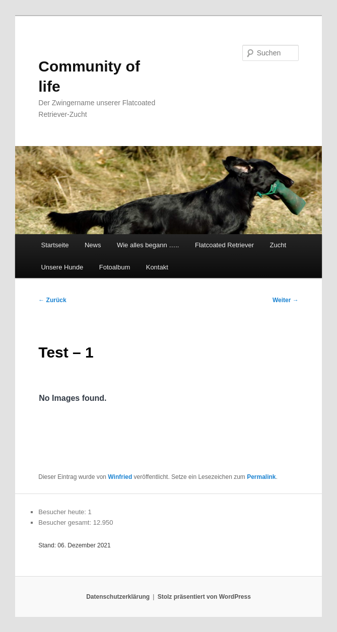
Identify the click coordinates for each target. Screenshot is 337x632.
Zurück (52, 300)
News (93, 245)
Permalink (261, 476)
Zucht (278, 245)
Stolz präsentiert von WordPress (204, 596)
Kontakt (157, 267)
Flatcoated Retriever (224, 245)
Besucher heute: (63, 512)
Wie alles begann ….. (148, 245)
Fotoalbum (114, 267)
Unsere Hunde (62, 267)
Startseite (55, 245)
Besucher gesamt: (65, 522)
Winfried (120, 476)
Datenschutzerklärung (118, 596)
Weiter (286, 300)
